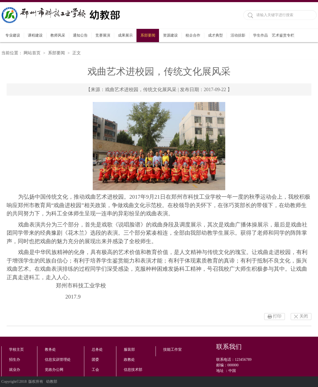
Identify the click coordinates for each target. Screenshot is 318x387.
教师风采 (57, 35)
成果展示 (125, 35)
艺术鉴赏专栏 (283, 35)
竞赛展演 (102, 35)
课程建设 (35, 35)
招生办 (14, 360)
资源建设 (170, 35)
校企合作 (193, 35)
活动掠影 (238, 35)
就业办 (14, 370)
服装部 (129, 350)
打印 (277, 316)
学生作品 (260, 35)
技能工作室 (172, 350)
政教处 (129, 360)
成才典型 (215, 35)
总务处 (97, 350)
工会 (95, 370)
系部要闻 (147, 35)
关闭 (303, 316)
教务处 (50, 350)
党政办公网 (54, 370)
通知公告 (80, 35)
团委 (95, 360)
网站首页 (32, 53)
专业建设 (12, 35)
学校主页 (16, 350)
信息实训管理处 (58, 360)
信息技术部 (133, 370)
